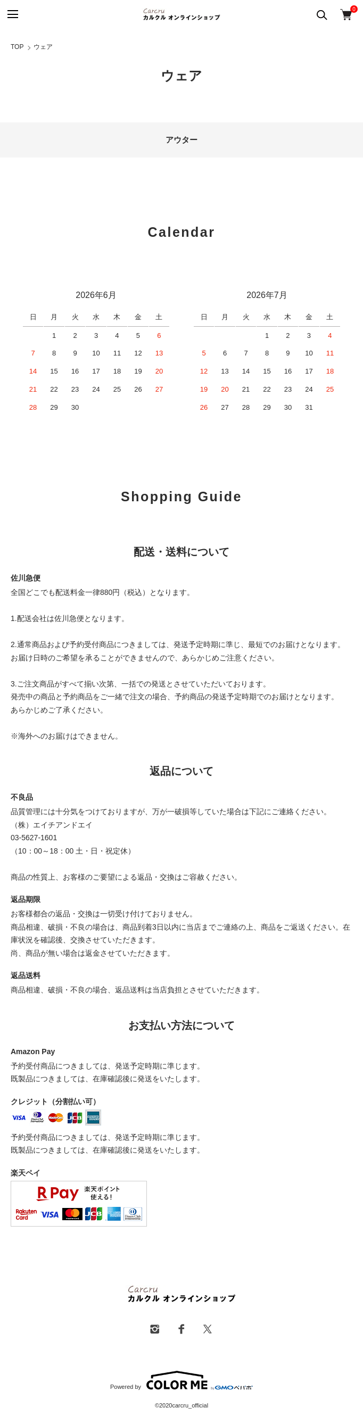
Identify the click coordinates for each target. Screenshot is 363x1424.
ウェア (43, 47)
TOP (17, 47)
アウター (181, 139)
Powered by (181, 1380)
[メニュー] (12, 14)
